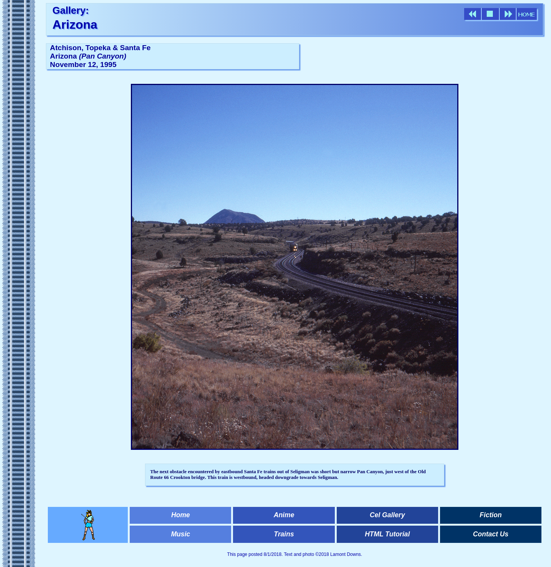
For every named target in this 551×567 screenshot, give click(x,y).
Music (180, 534)
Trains (284, 534)
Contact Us (491, 534)
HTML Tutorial (387, 534)
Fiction (491, 515)
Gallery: (70, 10)
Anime (284, 515)
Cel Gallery (387, 515)
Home (180, 515)
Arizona (74, 24)
